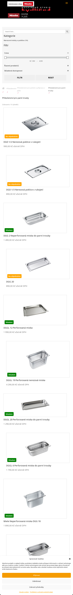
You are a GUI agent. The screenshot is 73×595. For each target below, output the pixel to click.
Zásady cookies (24, 592)
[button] (70, 559)
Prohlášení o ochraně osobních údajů (41, 592)
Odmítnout (36, 581)
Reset (51, 77)
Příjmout (36, 575)
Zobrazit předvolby (36, 587)
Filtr (19, 77)
